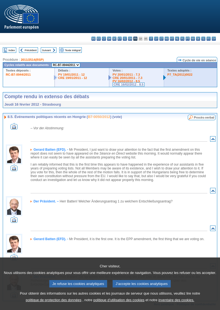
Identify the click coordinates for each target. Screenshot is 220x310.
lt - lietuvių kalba (161, 39)
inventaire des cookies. (176, 305)
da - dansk (109, 39)
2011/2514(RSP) (32, 59)
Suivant (46, 50)
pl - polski (182, 39)
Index (12, 50)
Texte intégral (73, 50)
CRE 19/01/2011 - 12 (72, 77)
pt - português (188, 39)
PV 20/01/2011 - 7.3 (126, 74)
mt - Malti (172, 39)
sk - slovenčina (198, 39)
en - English (130, 39)
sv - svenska (214, 39)
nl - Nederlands (177, 39)
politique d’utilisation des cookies (119, 305)
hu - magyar (167, 39)
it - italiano (151, 39)
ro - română (193, 39)
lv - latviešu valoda (156, 39)
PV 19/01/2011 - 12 (71, 74)
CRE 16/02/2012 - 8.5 (128, 84)
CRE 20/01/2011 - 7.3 (127, 77)
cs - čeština (104, 39)
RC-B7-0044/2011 (18, 74)
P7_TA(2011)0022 (179, 74)
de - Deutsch (114, 39)
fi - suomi (209, 39)
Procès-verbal (204, 117)
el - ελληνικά (125, 39)
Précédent (31, 50)
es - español (99, 39)
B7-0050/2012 (99, 117)
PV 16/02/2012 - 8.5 (126, 81)
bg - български (93, 39)
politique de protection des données (54, 305)
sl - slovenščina (203, 39)
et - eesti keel (120, 39)
